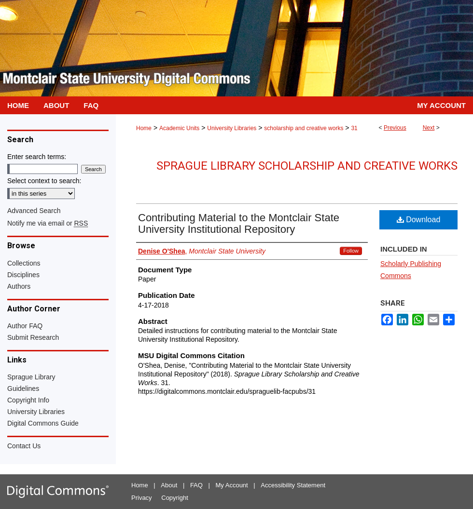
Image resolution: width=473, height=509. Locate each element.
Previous (395, 127)
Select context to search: (44, 181)
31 (354, 128)
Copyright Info (28, 400)
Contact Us (24, 446)
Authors (18, 286)
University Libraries (231, 128)
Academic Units (179, 128)
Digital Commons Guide (43, 423)
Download (419, 219)
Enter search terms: (36, 157)
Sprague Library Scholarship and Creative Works (307, 166)
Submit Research (33, 337)
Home (144, 128)
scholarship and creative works (303, 128)
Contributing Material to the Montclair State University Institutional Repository (238, 223)
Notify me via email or (47, 223)
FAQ (196, 485)
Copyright (174, 497)
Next (429, 127)
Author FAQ (24, 326)
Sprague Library (31, 377)
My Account (232, 485)
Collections (23, 263)
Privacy (141, 497)
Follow (351, 251)
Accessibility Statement (293, 485)
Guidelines (23, 388)
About (169, 485)
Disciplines (23, 275)
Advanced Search (34, 210)
